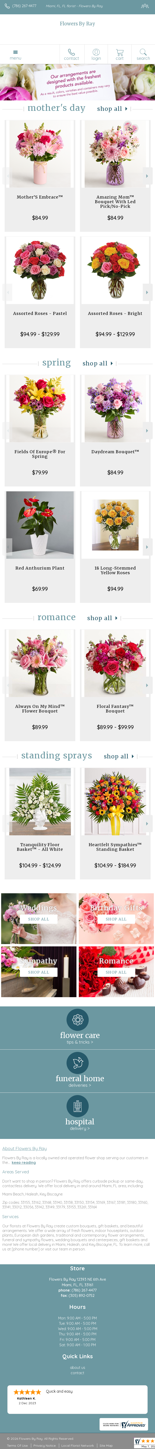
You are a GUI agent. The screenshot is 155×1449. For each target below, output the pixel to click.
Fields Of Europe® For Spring (40, 454)
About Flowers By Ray (24, 1148)
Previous (7, 176)
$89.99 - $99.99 (115, 727)
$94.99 (115, 588)
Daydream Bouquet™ (115, 451)
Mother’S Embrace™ (40, 197)
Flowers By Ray (77, 24)
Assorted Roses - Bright (115, 313)
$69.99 (40, 588)
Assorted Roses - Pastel (40, 313)
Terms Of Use (17, 1445)
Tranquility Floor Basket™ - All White (40, 847)
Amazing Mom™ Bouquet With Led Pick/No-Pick (115, 201)
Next (148, 176)
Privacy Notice (44, 1445)
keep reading (24, 1162)
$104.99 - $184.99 (115, 865)
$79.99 (40, 472)
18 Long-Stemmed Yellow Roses (115, 570)
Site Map (106, 1445)
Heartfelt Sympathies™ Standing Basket (115, 847)
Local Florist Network (77, 1445)
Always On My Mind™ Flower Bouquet (40, 709)
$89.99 (40, 727)
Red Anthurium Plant (40, 568)
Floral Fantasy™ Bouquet (115, 709)
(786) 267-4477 (24, 5)
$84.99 (40, 217)
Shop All (109, 108)
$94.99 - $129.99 (40, 334)
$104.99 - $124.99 (40, 865)
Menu (15, 58)
